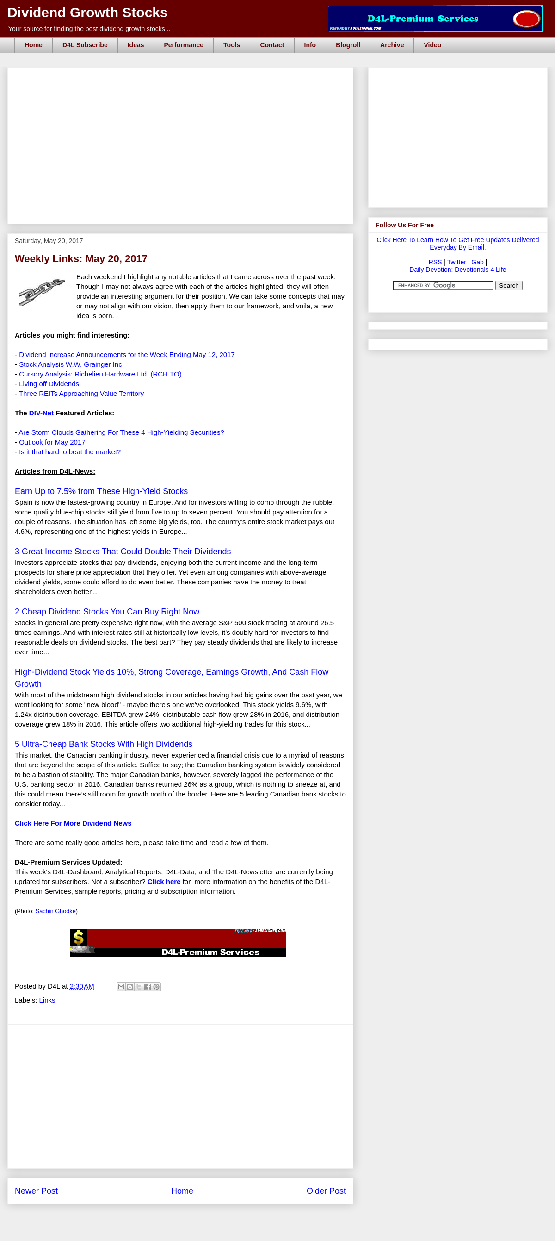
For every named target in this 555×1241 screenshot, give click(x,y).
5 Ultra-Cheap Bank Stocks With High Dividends (103, 744)
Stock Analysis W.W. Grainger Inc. (71, 364)
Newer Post (36, 1191)
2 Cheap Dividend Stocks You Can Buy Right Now (107, 611)
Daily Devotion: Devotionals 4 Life (457, 269)
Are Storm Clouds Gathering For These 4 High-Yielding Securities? (121, 432)
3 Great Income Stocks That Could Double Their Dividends (123, 551)
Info (310, 45)
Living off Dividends (49, 384)
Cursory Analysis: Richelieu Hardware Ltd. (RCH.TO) (100, 374)
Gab (477, 262)
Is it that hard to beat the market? (70, 452)
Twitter (456, 262)
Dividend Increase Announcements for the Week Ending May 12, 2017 (127, 354)
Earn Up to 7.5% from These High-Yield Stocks (101, 491)
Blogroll (348, 45)
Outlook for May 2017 (52, 442)
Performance (184, 45)
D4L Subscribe (85, 45)
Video (432, 45)
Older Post (326, 1191)
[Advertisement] (183, 78)
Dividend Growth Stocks (87, 12)
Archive (392, 45)
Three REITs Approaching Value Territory (81, 393)
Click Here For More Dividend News (73, 823)
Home (34, 45)
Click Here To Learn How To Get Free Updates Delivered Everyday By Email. (457, 243)
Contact (272, 45)
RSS (435, 262)
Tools (231, 45)
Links (47, 1000)
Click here (164, 881)
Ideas (136, 45)
